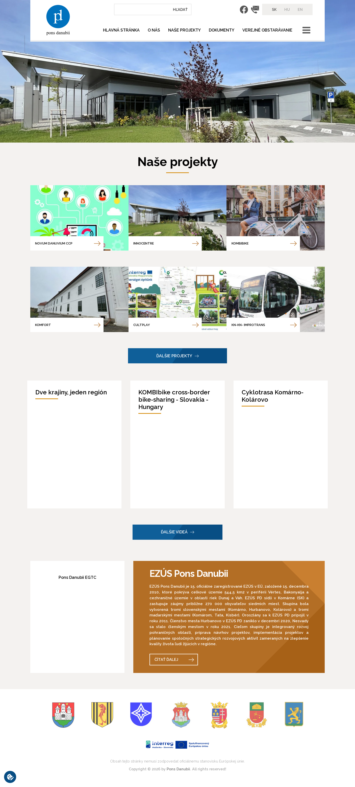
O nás (154, 30)
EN (300, 9)
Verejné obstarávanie (267, 30)
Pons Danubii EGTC (77, 577)
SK (274, 9)
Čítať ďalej (166, 659)
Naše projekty (184, 30)
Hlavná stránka (121, 30)
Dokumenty (221, 30)
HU (287, 9)
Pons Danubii (178, 769)
